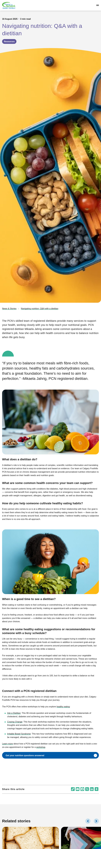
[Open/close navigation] (97, 5)
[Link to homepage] (8, 5)
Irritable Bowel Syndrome (19, 734)
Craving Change (14, 722)
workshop (40, 747)
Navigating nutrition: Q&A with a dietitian (39, 308)
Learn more (7, 744)
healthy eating (63, 706)
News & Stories (9, 308)
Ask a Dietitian (14, 713)
